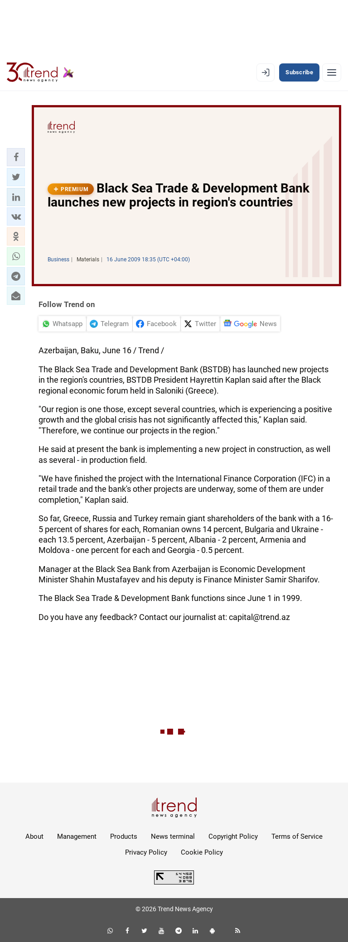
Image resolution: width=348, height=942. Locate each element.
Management (77, 836)
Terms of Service (297, 836)
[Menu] (331, 72)
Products (123, 836)
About (34, 836)
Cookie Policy (202, 852)
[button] (16, 157)
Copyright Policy (233, 836)
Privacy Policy (146, 852)
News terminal (173, 836)
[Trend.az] (40, 72)
